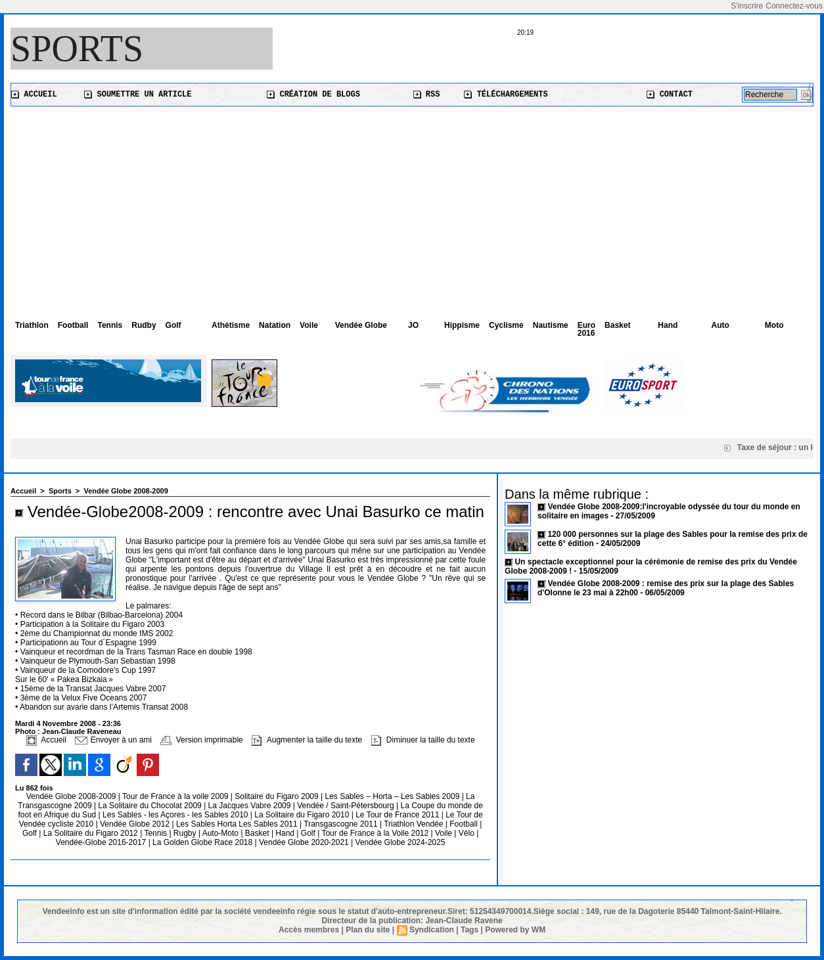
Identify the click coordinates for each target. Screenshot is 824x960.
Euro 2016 (586, 329)
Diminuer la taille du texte (423, 739)
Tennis (109, 325)
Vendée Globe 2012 (136, 824)
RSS (426, 95)
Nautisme (550, 325)
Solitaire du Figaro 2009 (278, 796)
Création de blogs (313, 95)
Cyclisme (506, 325)
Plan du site (368, 929)
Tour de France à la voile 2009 (176, 796)
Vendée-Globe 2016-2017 (101, 842)
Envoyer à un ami (113, 739)
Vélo (466, 833)
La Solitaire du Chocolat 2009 (151, 805)
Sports (77, 48)
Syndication (431, 929)
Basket (617, 325)
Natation (274, 325)
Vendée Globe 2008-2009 (125, 491)
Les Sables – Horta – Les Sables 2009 (393, 796)
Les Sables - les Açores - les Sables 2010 (176, 814)
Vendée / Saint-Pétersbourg (346, 805)
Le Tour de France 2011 (397, 814)
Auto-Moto (221, 833)
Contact (670, 95)
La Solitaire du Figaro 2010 (302, 814)
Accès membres (309, 929)
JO (413, 325)
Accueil (34, 95)
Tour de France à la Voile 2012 (375, 833)
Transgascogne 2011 (342, 824)
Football (73, 325)
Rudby (143, 325)
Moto (774, 325)
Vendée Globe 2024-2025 (400, 842)
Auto (720, 325)
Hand (667, 325)
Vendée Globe (361, 325)
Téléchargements (505, 95)
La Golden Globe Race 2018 (203, 842)
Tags (469, 929)
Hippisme (462, 325)
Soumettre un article (137, 95)
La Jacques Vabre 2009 (250, 805)
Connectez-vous (794, 6)
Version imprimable (201, 739)
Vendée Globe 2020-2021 (305, 842)
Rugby (185, 833)
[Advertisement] (412, 205)
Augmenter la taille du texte (307, 739)
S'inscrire (747, 6)
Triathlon (32, 325)
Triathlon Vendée (415, 824)
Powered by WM (515, 929)
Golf (173, 325)
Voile (309, 325)
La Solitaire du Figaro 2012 (91, 833)
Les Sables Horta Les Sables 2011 (237, 824)
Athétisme (231, 325)
